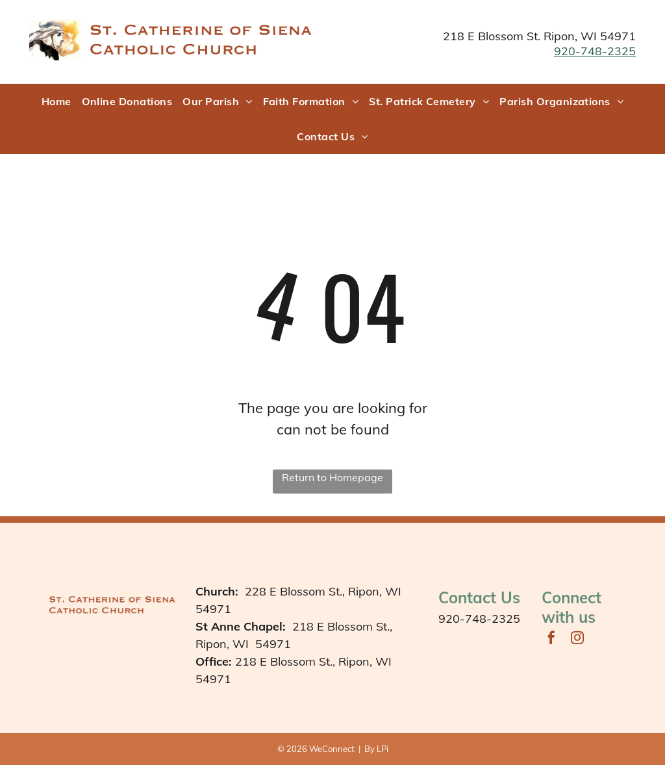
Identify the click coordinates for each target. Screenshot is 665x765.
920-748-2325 (595, 51)
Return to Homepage (332, 477)
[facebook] (551, 639)
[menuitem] (56, 101)
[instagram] (577, 639)
